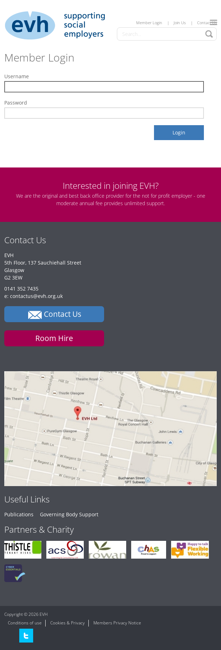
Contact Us (207, 22)
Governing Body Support (69, 514)
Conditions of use (25, 623)
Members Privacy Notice (117, 623)
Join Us (180, 22)
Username (16, 76)
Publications (19, 514)
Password (15, 102)
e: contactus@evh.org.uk (33, 296)
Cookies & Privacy (67, 623)
